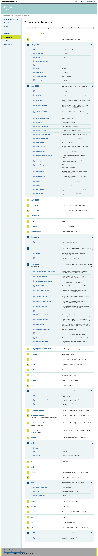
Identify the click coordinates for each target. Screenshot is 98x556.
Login (78, 1)
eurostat (34, 354)
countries (39, 100)
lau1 (32, 462)
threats (38, 181)
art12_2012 (35, 45)
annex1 (38, 396)
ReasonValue (40, 324)
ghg (32, 375)
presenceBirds (40, 151)
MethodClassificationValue (44, 301)
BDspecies (39, 91)
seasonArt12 (40, 171)
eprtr (32, 248)
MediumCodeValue (41, 296)
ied (32, 391)
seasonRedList (40, 176)
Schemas (7, 33)
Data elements (8, 30)
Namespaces (8, 44)
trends (38, 185)
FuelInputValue (40, 286)
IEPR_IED (34, 430)
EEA (12, 1)
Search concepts (47, 33)
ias (32, 385)
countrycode (40, 50)
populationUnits (41, 146)
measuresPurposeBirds (43, 134)
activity (38, 253)
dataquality (35, 237)
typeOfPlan (39, 193)
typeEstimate (40, 189)
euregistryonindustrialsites (41, 349)
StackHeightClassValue (43, 329)
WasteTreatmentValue (42, 341)
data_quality (39, 53)
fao (32, 359)
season (38, 68)
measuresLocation (41, 130)
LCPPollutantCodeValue (43, 290)
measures (39, 122)
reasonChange (40, 165)
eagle (37, 452)
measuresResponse (42, 138)
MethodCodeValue (41, 306)
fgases (33, 364)
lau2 (32, 467)
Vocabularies (8, 37)
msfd (32, 483)
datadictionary (36, 232)
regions (38, 491)
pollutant (38, 404)
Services (6, 40)
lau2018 (33, 472)
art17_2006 (35, 200)
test (32, 517)
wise (32, 527)
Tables (6, 26)
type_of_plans (40, 80)
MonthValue (39, 311)
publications (35, 506)
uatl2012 (38, 455)
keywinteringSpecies (42, 118)
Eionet (11, 15)
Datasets (6, 23)
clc (37, 448)
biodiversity (35, 216)
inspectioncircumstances (43, 400)
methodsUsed (40, 142)
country (38, 538)
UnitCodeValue (40, 333)
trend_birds (39, 72)
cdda (32, 221)
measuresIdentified (42, 126)
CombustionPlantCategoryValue (45, 271)
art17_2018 (35, 210)
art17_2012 (35, 205)
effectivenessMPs (41, 105)
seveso (33, 512)
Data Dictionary (19, 15)
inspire (33, 438)
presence (39, 65)
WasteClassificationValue (43, 338)
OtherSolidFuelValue (42, 319)
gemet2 (33, 370)
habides (33, 380)
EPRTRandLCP (36, 264)
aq (31, 39)
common (34, 226)
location (38, 57)
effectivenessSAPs (41, 112)
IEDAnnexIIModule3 (38, 415)
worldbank (34, 533)
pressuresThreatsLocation (44, 155)
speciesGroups (40, 495)
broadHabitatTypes (41, 487)
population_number (42, 61)
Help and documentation (11, 19)
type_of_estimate (41, 76)
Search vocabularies (33, 33)
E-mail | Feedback (9, 550)
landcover (34, 443)
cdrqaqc (38, 95)
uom (32, 522)
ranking (38, 161)
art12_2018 (35, 86)
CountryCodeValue (41, 276)
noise (33, 501)
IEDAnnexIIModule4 (38, 423)
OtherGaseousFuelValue (43, 315)
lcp (32, 477)
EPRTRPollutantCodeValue (44, 281)
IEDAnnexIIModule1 (38, 410)
